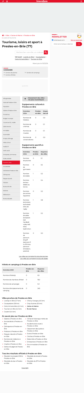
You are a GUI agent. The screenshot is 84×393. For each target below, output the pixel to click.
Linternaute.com (58, 40)
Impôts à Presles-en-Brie (12, 344)
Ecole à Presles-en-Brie (35, 334)
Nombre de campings (33, 72)
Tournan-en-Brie (36, 59)
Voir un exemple (76, 40)
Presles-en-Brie (29, 35)
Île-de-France (32, 309)
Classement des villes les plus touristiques (36, 99)
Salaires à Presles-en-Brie (13, 319)
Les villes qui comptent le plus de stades (34, 259)
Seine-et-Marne (16, 35)
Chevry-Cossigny (33, 301)
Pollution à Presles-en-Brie (13, 331)
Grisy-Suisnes (31, 303)
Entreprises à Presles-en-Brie (37, 342)
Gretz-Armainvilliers (22, 59)
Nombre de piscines (11, 72)
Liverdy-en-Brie (28, 57)
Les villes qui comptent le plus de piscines (33, 256)
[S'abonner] (67, 44)
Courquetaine (40, 57)
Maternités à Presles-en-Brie (37, 339)
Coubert (7, 312)
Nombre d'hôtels (10, 75)
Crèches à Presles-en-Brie (36, 336)
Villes (7, 35)
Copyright (25, 368)
